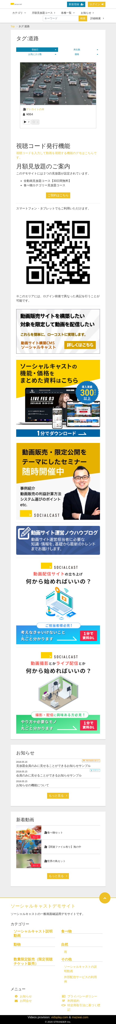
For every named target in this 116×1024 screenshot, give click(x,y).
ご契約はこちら (58, 195)
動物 (17, 944)
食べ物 (66, 931)
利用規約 (72, 1000)
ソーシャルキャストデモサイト (43, 905)
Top (13, 26)
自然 (64, 944)
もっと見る (58, 795)
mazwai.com (80, 1017)
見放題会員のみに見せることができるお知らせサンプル (53, 765)
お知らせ (87, 12)
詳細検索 (97, 18)
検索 (82, 18)
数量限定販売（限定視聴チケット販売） (33, 961)
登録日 (44, 49)
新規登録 (76, 4)
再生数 (86, 49)
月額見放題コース (43, 12)
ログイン (97, 4)
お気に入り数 (42, 54)
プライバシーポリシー (80, 996)
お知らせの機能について (32, 785)
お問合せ (24, 1000)
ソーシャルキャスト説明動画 (33, 933)
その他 (66, 959)
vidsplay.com (59, 1017)
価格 (86, 54)
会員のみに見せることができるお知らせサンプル (49, 775)
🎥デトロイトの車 (33, 109)
